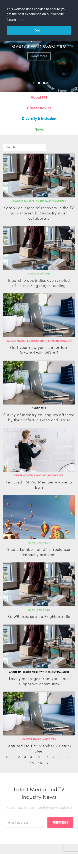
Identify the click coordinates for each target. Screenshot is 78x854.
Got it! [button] (39, 30)
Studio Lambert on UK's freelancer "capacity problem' (39, 552)
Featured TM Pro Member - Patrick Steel (39, 748)
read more (39, 56)
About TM (39, 97)
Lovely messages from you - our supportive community (39, 681)
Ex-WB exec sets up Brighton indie (39, 616)
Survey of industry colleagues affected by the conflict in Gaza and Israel (38, 417)
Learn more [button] (15, 19)
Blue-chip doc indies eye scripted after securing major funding (39, 283)
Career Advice (39, 107)
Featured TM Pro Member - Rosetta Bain (39, 484)
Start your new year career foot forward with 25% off (39, 350)
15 (32, 763)
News (39, 129)
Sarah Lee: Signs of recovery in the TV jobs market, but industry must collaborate (39, 213)
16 (40, 763)
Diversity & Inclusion (39, 118)
